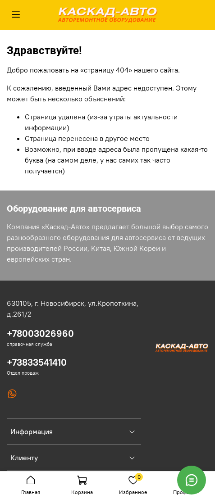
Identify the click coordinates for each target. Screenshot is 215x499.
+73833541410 (37, 362)
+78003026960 (40, 333)
